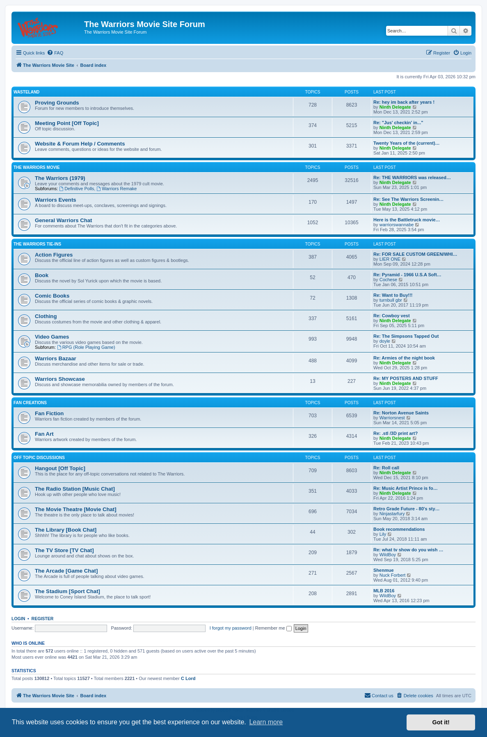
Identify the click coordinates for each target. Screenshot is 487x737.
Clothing (46, 316)
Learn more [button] (266, 722)
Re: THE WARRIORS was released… (412, 177)
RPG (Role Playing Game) (86, 347)
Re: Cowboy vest (391, 315)
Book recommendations (399, 529)
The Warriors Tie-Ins (37, 244)
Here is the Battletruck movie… (406, 219)
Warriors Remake (116, 188)
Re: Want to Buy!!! (393, 295)
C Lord (188, 678)
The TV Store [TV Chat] (64, 550)
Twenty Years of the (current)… (406, 143)
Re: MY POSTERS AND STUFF (405, 378)
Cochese (388, 279)
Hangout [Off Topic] (60, 468)
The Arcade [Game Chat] (66, 571)
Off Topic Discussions (39, 457)
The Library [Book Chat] (65, 530)
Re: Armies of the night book (404, 357)
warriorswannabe (397, 224)
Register (43, 618)
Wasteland (26, 92)
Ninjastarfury (392, 513)
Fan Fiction (49, 413)
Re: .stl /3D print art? (395, 433)
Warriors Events (55, 200)
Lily (383, 534)
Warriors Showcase (60, 379)
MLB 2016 (383, 590)
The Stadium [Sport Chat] (67, 591)
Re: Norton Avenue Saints (401, 412)
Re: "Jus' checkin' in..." (398, 122)
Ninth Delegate (395, 107)
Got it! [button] (441, 722)
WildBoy (388, 554)
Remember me (273, 628)
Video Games (52, 337)
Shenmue (383, 570)
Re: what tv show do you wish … (408, 549)
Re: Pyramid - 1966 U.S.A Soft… (407, 274)
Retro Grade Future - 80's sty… (406, 508)
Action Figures (54, 255)
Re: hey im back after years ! (403, 102)
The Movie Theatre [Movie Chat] (76, 509)
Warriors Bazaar (55, 358)
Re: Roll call (386, 467)
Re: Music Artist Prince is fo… (405, 488)
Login (18, 618)
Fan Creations (30, 402)
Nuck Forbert (393, 575)
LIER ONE (390, 259)
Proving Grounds (57, 103)
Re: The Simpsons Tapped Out (406, 336)
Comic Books (52, 296)
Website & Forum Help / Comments (80, 144)
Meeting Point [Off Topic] (67, 123)
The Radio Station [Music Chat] (75, 489)
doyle (385, 341)
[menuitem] (55, 53)
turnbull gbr (391, 300)
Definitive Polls (76, 188)
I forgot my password (231, 628)
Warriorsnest (392, 417)
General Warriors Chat (63, 220)
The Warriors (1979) (60, 178)
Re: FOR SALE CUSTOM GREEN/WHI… (415, 254)
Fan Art (44, 434)
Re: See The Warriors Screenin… (408, 199)
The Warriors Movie (37, 167)
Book (41, 275)
